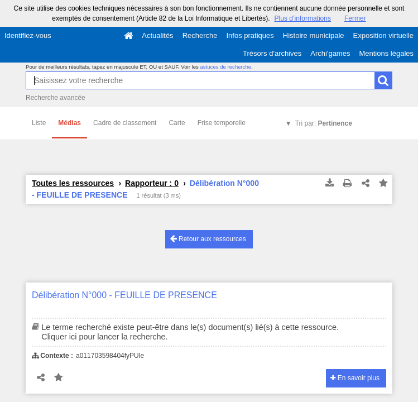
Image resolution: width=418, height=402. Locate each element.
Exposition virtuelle (383, 35)
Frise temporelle (222, 123)
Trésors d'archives (272, 53)
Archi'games (330, 53)
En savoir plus (354, 378)
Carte (177, 123)
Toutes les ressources (73, 183)
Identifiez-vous (27, 35)
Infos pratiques (250, 35)
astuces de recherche (225, 67)
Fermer (355, 18)
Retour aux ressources (208, 238)
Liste (39, 123)
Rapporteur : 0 (152, 183)
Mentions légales (386, 53)
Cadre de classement (124, 123)
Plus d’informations (303, 18)
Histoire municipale (313, 35)
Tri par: (323, 123)
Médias (69, 123)
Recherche (200, 35)
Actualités (157, 35)
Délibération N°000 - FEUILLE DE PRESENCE (124, 295)
